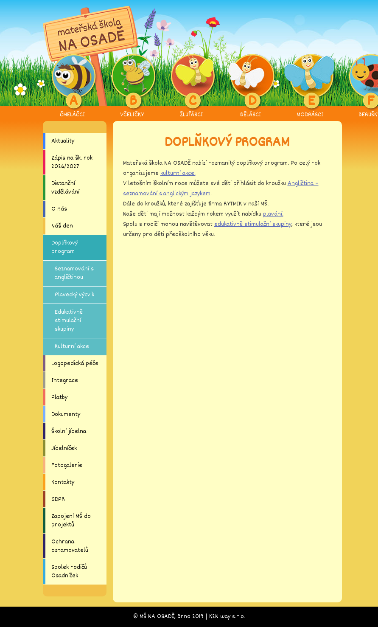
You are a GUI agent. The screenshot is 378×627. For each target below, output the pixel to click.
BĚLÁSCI (250, 86)
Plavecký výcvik (74, 295)
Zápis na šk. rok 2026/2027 (71, 162)
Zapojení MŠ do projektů (71, 521)
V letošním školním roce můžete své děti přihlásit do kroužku (205, 183)
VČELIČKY (132, 86)
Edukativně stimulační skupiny (69, 320)
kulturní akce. (178, 173)
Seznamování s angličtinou (74, 273)
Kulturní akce (72, 346)
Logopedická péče (74, 363)
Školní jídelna (68, 431)
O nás (59, 209)
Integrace (64, 380)
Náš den (62, 226)
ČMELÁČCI (72, 86)
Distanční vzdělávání (65, 188)
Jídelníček (64, 448)
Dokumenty (65, 414)
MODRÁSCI (310, 86)
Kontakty (62, 482)
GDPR (58, 499)
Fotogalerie (66, 465)
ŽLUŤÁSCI (191, 86)
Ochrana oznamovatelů (69, 546)
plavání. (273, 214)
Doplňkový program (64, 247)
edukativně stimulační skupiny (252, 224)
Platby (59, 397)
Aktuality (62, 141)
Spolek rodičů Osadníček (69, 571)
